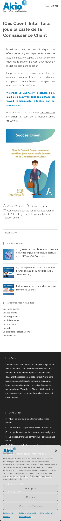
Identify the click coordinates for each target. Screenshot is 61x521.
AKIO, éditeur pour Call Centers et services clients (27, 421)
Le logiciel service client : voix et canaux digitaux (32, 432)
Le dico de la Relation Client (16, 332)
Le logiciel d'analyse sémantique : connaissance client (30, 439)
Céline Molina (14, 206)
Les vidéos (8, 328)
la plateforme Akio (27, 61)
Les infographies (11, 316)
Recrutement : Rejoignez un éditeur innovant (30, 427)
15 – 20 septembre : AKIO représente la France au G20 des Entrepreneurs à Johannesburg (36, 271)
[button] (56, 450)
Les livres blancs (11, 309)
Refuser (30, 497)
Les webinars (9, 324)
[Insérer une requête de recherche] (30, 232)
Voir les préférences (30, 506)
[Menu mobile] (52, 6)
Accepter (30, 488)
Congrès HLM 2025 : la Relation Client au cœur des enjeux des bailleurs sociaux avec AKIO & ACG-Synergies (37, 252)
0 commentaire (41, 260)
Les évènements (11, 320)
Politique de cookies (8, 515)
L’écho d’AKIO (9, 335)
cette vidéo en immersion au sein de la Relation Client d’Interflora (30, 116)
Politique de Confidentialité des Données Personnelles (37, 515)
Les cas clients (10, 312)
